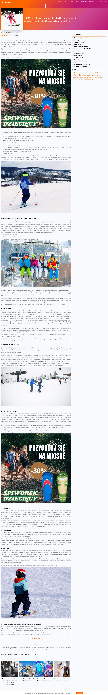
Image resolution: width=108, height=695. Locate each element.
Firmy (76, 6)
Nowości (60, 1)
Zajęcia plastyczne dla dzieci (82, 64)
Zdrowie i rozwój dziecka (81, 66)
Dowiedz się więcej (70, 693)
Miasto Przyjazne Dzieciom (82, 46)
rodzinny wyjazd (92, 77)
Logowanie (99, 1)
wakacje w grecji (77, 79)
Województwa (75, 1)
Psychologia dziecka (80, 59)
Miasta (67, 1)
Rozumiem (79, 693)
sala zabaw (101, 77)
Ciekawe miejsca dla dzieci (81, 38)
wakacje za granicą (82, 77)
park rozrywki (91, 75)
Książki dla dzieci (79, 42)
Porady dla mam (78, 57)
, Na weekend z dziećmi (33, 654)
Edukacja (76, 40)
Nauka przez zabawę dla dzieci (82, 51)
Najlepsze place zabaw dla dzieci (83, 49)
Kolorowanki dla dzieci (80, 73)
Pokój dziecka (78, 55)
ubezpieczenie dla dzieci (95, 73)
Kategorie (84, 1)
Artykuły (56, 6)
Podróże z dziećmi (14, 35)
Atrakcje (12, 6)
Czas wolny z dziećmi (7, 654)
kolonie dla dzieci (79, 75)
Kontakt (91, 1)
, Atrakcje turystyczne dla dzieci (20, 654)
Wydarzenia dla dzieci (80, 62)
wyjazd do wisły (87, 79)
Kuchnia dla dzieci (79, 44)
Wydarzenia (34, 6)
